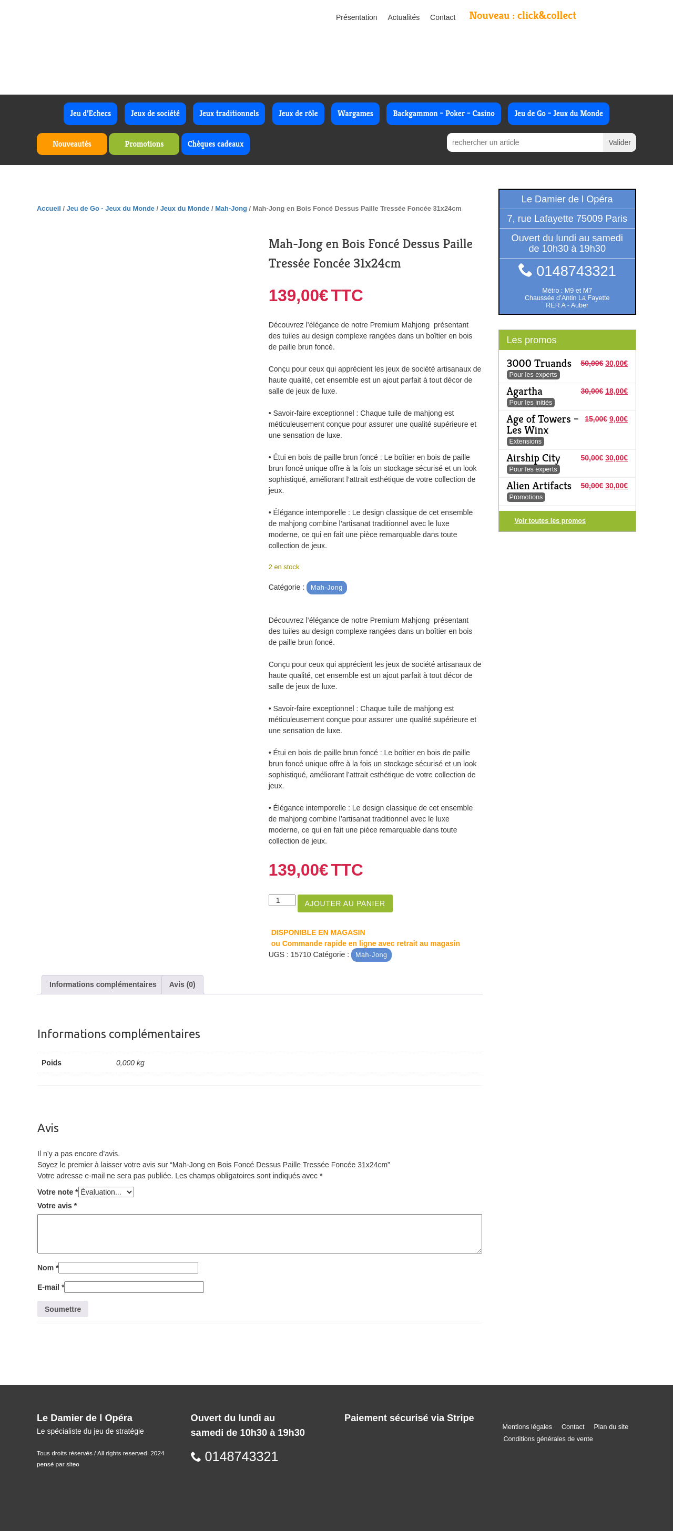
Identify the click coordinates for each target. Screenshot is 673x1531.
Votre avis (57, 1205)
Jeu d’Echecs (90, 113)
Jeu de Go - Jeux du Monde (111, 208)
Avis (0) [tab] (182, 984)
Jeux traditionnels (229, 113)
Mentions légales (528, 1427)
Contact (442, 17)
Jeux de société (155, 113)
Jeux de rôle (298, 113)
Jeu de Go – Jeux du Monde (558, 113)
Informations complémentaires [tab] (103, 984)
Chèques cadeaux (215, 144)
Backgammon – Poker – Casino (444, 113)
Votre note (57, 1192)
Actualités (404, 17)
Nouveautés (72, 144)
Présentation (357, 17)
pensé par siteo (58, 1464)
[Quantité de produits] (282, 900)
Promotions (144, 144)
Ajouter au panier (345, 903)
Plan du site (611, 1427)
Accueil (49, 208)
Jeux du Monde (185, 208)
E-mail (50, 1287)
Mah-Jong (231, 208)
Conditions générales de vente (548, 1439)
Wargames (355, 113)
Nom (47, 1267)
